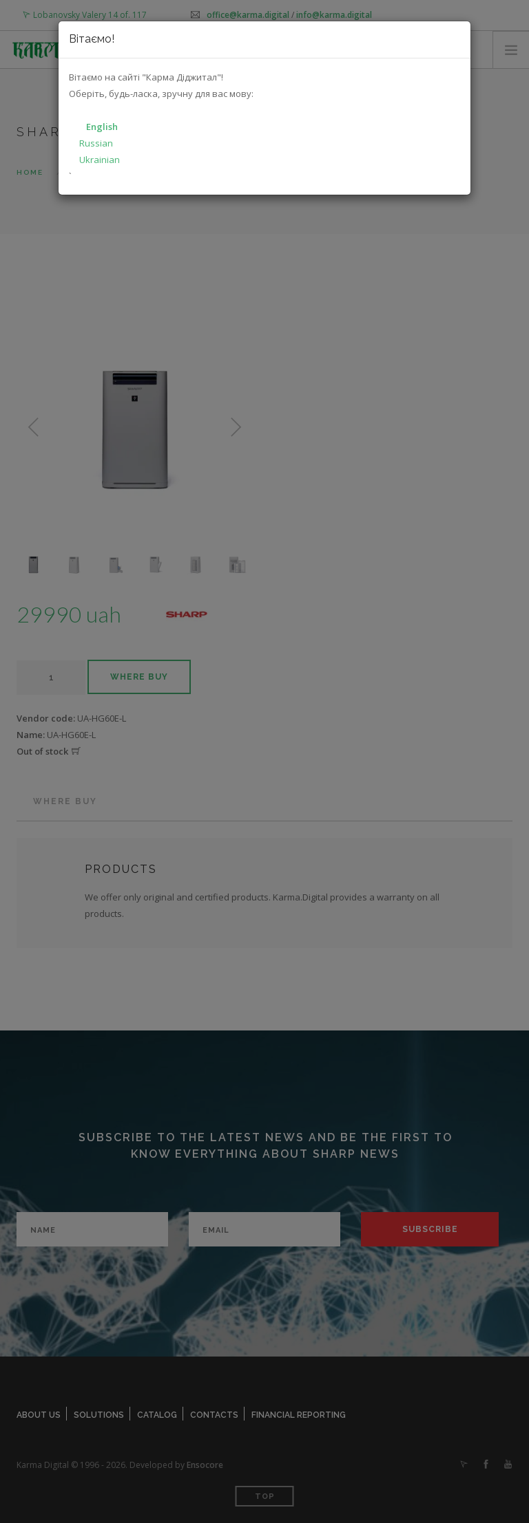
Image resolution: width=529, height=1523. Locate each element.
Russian (96, 143)
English (102, 126)
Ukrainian (99, 159)
